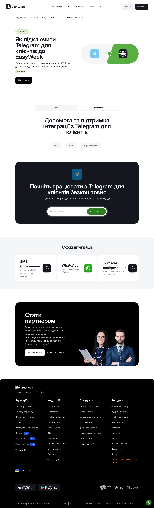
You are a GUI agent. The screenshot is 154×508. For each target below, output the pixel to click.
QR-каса (22, 433)
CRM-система (85, 438)
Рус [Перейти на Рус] (71, 503)
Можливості (57, 7)
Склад (18, 422)
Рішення (79, 7)
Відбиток (110, 503)
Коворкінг (52, 454)
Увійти (127, 7)
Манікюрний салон (56, 417)
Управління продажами (90, 433)
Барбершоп (52, 412)
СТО (49, 433)
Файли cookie (123, 503)
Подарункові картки (24, 417)
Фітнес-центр (53, 427)
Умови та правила (94, 503)
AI (69, 6)
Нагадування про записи (26, 427)
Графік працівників (88, 427)
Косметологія (53, 422)
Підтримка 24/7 (118, 412)
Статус (135, 503)
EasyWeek (19, 18)
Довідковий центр (119, 406)
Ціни (101, 7)
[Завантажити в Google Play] (49, 487)
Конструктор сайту (24, 412)
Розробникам (117, 427)
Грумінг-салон (54, 449)
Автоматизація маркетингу (91, 417)
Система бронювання (89, 406)
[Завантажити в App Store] (25, 487)
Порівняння (116, 449)
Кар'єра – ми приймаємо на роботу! (124, 461)
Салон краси (53, 406)
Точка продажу (25, 444)
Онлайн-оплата (25, 438)
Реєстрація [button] (141, 7)
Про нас (115, 454)
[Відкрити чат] (149, 503)
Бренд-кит (116, 433)
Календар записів (23, 406)
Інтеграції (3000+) (32, 18)
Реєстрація (96, 211)
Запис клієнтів (86, 412)
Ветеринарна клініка (56, 443)
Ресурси (91, 7)
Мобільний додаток (120, 417)
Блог (113, 438)
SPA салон (52, 438)
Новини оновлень (119, 443)
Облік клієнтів (85, 422)
